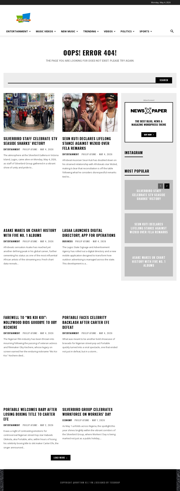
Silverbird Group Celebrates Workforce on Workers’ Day (86, 409)
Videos (109, 31)
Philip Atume (30, 150)
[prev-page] (160, 188)
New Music (69, 31)
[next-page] (166, 188)
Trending (91, 31)
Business (67, 241)
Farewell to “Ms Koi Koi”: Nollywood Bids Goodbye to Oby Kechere (30, 321)
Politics (127, 31)
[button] (172, 31)
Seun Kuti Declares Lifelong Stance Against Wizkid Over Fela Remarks (88, 144)
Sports (146, 31)
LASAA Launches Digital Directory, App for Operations (87, 232)
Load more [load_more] (61, 454)
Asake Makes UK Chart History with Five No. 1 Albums (29, 232)
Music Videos (46, 31)
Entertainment (18, 31)
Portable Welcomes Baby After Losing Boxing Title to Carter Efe (29, 411)
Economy (67, 417)
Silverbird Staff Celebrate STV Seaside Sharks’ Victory (29, 142)
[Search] (163, 81)
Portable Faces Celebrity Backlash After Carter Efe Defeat (84, 321)
